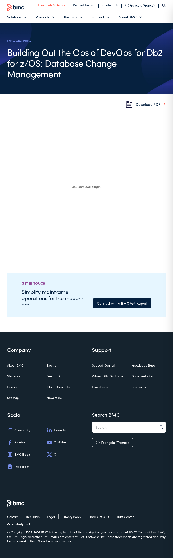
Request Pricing (84, 5)
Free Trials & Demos (51, 5)
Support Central (103, 365)
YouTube (56, 442)
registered (145, 537)
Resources (139, 387)
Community (18, 430)
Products (42, 17)
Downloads (100, 387)
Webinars (13, 376)
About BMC (128, 17)
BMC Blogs (18, 454)
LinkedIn (56, 430)
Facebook (17, 442)
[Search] (164, 5)
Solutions (14, 17)
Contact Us (110, 5)
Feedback (54, 376)
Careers (12, 387)
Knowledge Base (143, 365)
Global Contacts (58, 387)
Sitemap (13, 398)
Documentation (142, 376)
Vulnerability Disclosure (107, 376)
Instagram (18, 466)
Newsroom (54, 398)
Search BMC (106, 414)
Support (98, 17)
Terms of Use (147, 532)
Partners (70, 17)
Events (51, 365)
